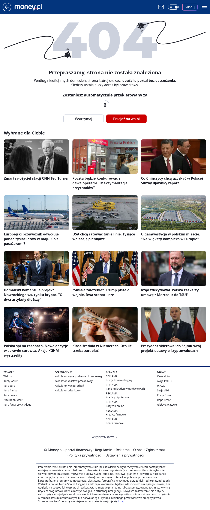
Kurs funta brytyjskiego (17, 404)
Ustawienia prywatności (124, 455)
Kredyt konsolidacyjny (119, 380)
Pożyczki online (115, 406)
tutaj (120, 501)
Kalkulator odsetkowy (68, 390)
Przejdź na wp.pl (126, 118)
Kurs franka (10, 390)
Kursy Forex (164, 395)
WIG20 (161, 386)
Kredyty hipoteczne (117, 397)
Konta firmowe (115, 423)
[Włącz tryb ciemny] (173, 7)
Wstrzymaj (83, 118)
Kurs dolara (10, 395)
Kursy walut (10, 381)
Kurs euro (9, 386)
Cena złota (163, 376)
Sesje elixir (163, 390)
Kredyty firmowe (116, 414)
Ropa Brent (164, 400)
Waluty (7, 376)
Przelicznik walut (13, 400)
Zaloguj (190, 7)
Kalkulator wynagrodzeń (69, 386)
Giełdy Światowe (167, 404)
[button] (204, 7)
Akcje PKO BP (165, 381)
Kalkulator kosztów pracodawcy (74, 381)
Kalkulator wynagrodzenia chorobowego (79, 376)
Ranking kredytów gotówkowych (125, 389)
